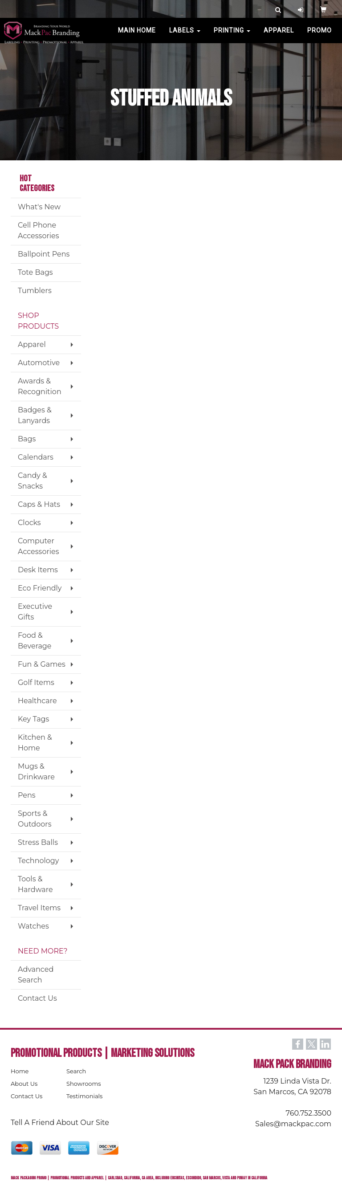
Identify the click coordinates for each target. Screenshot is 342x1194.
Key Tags (33, 719)
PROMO (319, 35)
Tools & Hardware (35, 884)
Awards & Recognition (39, 386)
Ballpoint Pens (43, 254)
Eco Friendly (39, 588)
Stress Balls (38, 842)
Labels (184, 35)
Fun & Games (41, 664)
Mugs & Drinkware (36, 771)
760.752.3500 (308, 1113)
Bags (27, 439)
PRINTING (232, 35)
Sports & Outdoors (34, 818)
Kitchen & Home (35, 742)
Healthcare (37, 701)
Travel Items (39, 908)
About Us (24, 1083)
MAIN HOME (137, 35)
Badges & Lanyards (35, 415)
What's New (39, 207)
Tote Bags (35, 272)
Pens (27, 795)
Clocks (29, 522)
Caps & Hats (39, 504)
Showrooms (83, 1083)
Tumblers (35, 290)
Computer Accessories (38, 546)
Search (76, 1071)
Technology (38, 860)
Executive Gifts (35, 611)
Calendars (35, 457)
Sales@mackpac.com (293, 1124)
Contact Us (37, 998)
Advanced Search (35, 974)
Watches (33, 926)
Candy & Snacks (32, 480)
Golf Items (36, 682)
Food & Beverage (35, 640)
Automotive (39, 363)
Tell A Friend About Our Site (60, 1122)
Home (19, 1071)
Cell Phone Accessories (38, 230)
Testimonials (84, 1096)
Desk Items (38, 570)
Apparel (279, 35)
